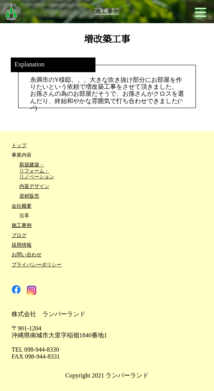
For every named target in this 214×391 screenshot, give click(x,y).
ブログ (19, 236)
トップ (19, 146)
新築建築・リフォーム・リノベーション (36, 171)
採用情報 (22, 245)
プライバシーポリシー (37, 265)
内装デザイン (34, 187)
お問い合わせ (27, 255)
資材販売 (29, 196)
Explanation (29, 64)
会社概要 (22, 206)
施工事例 (22, 226)
